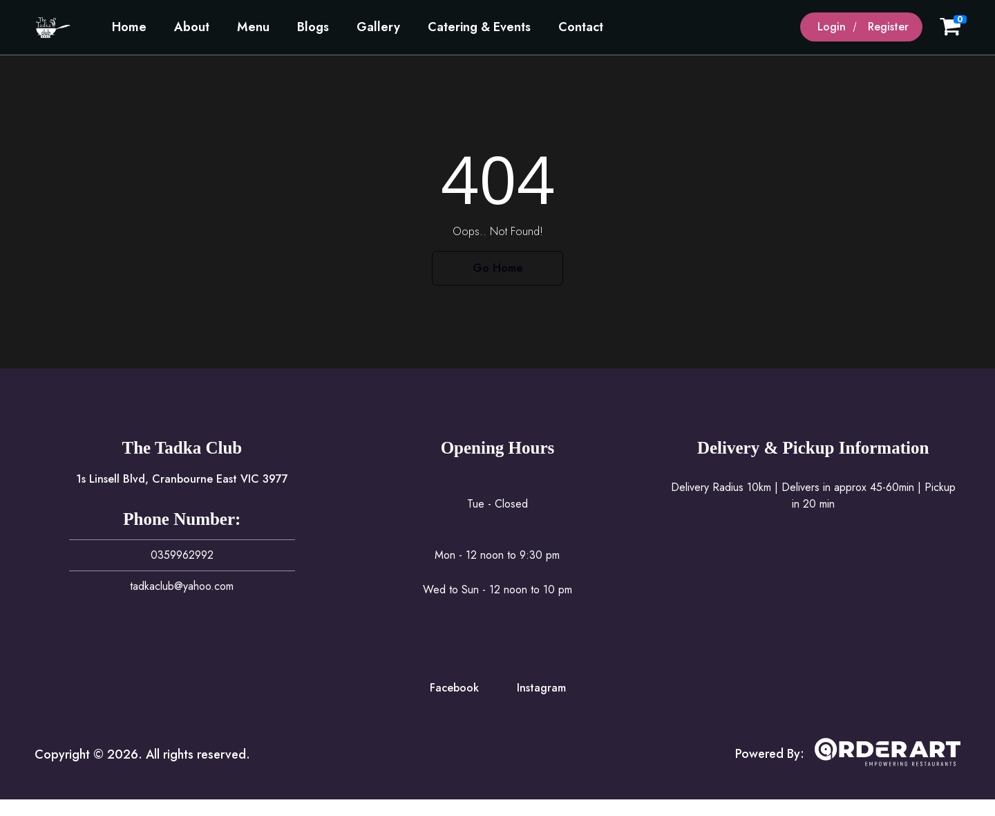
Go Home (498, 268)
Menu (253, 27)
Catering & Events (479, 27)
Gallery (378, 27)
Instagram (541, 688)
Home (129, 27)
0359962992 (182, 555)
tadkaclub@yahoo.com (182, 586)
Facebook (454, 688)
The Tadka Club (182, 447)
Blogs (313, 27)
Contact (580, 27)
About (191, 27)
